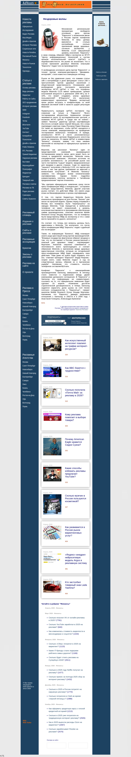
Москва (25, 295)
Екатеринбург (27, 310)
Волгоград (26, 336)
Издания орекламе (27, 222)
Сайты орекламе (26, 231)
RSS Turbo (27, 723)
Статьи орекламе (27, 82)
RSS (24, 721)
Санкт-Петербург (28, 299)
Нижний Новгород (29, 306)
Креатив (26, 248)
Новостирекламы (27, 21)
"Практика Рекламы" (81, 309)
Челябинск (26, 325)
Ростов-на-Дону (28, 329)
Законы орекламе (27, 255)
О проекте (27, 272)
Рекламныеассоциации (28, 240)
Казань (25, 321)
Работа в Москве (101, 72)
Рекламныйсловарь (28, 213)
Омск (24, 317)
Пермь (24, 340)
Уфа (24, 332)
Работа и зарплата (101, 79)
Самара (25, 314)
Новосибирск (27, 303)
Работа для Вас (101, 76)
